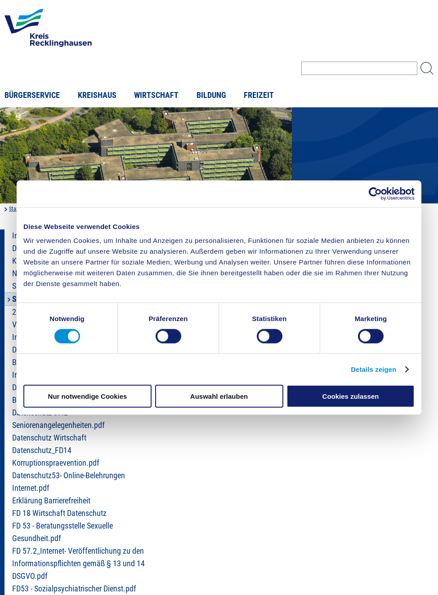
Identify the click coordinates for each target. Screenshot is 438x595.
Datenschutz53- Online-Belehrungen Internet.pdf (68, 482)
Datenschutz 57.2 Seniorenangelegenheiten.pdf (58, 419)
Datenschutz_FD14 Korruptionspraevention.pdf (55, 456)
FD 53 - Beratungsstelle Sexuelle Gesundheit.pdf (62, 532)
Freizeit (259, 95)
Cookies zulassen (350, 396)
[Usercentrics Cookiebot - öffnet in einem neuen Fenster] (375, 193)
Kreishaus (97, 95)
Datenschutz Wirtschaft (49, 437)
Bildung (211, 95)
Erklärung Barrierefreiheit (51, 500)
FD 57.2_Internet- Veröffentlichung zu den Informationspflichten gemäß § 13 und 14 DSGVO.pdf (78, 564)
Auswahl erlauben (219, 396)
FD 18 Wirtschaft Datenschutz (59, 513)
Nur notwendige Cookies (87, 396)
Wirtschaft (156, 95)
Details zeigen (373, 369)
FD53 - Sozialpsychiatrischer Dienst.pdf (74, 588)
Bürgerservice (32, 95)
